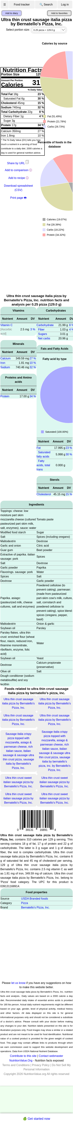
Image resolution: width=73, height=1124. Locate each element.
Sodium (5, 367)
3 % (32, 329)
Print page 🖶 (18, 197)
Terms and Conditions (16, 1065)
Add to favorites (59, 13)
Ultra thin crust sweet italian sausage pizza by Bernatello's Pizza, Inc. (18, 782)
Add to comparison (16, 170)
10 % (33, 362)
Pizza (24, 903)
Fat (39, 447)
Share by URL (18, 163)
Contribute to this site (23, 1055)
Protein (4, 396)
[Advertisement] (34, 267)
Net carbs (44, 338)
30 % (69, 454)
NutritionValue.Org (20, 1060)
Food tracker (22, 4)
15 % (69, 494)
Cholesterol (44, 494)
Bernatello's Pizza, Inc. (35, 907)
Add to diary (11, 13)
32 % (33, 367)
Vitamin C (6, 325)
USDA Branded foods (34, 898)
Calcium (5, 358)
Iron (2, 362)
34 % (33, 396)
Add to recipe (16, 177)
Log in (65, 4)
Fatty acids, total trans (43, 465)
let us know (18, 982)
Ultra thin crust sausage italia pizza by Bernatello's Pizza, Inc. (18, 703)
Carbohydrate (45, 325)
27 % (33, 358)
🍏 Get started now (36, 1118)
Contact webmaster (51, 1055)
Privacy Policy (41, 1065)
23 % (69, 447)
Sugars (42, 333)
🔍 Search (46, 4)
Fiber (41, 329)
